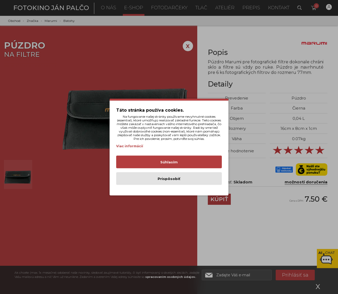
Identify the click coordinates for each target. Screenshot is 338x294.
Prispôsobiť (169, 179)
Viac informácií (129, 146)
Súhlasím (169, 162)
